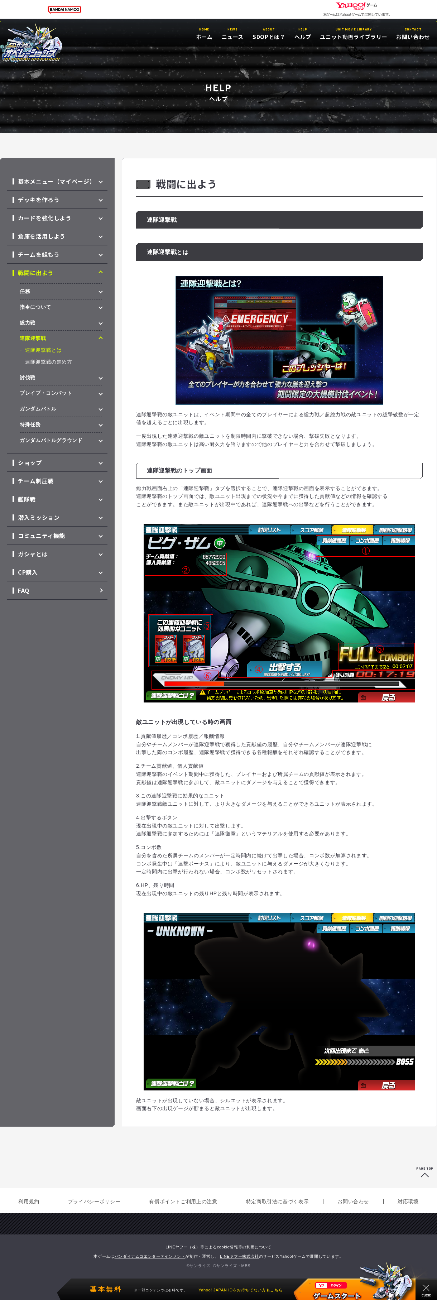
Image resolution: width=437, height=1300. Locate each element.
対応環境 (408, 1201)
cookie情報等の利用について (244, 1247)
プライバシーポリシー (94, 1201)
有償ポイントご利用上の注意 (183, 1201)
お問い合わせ (353, 1201)
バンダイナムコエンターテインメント (150, 1256)
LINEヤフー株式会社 (239, 1256)
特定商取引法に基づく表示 (277, 1201)
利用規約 (28, 1201)
